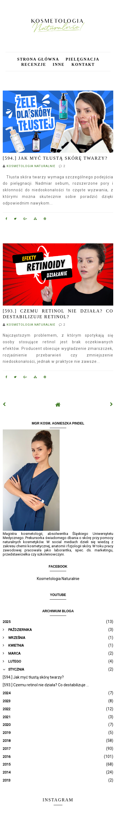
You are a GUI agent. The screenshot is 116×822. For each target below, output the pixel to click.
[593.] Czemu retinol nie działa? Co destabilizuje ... (46, 685)
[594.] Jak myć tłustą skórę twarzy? (55, 158)
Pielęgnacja (82, 59)
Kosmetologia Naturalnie (58, 578)
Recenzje (33, 64)
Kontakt (83, 64)
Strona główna (38, 59)
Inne (59, 64)
